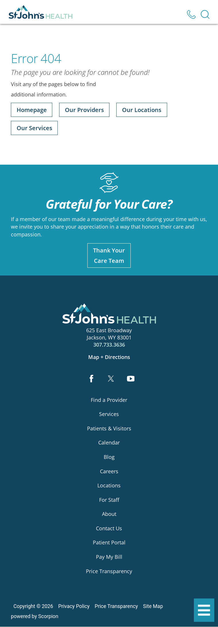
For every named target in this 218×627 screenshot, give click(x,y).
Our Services (34, 128)
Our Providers (84, 110)
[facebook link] (91, 379)
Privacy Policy (74, 606)
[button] (204, 610)
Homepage (32, 110)
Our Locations (141, 110)
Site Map (153, 606)
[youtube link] (131, 379)
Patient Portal (109, 542)
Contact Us (109, 528)
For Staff (109, 499)
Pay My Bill (109, 556)
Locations (109, 485)
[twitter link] (111, 379)
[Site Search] (205, 14)
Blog (109, 456)
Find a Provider (109, 399)
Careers (109, 471)
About (109, 514)
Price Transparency (109, 571)
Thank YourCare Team (109, 255)
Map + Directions (109, 357)
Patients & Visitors (109, 428)
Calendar (109, 442)
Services (109, 414)
